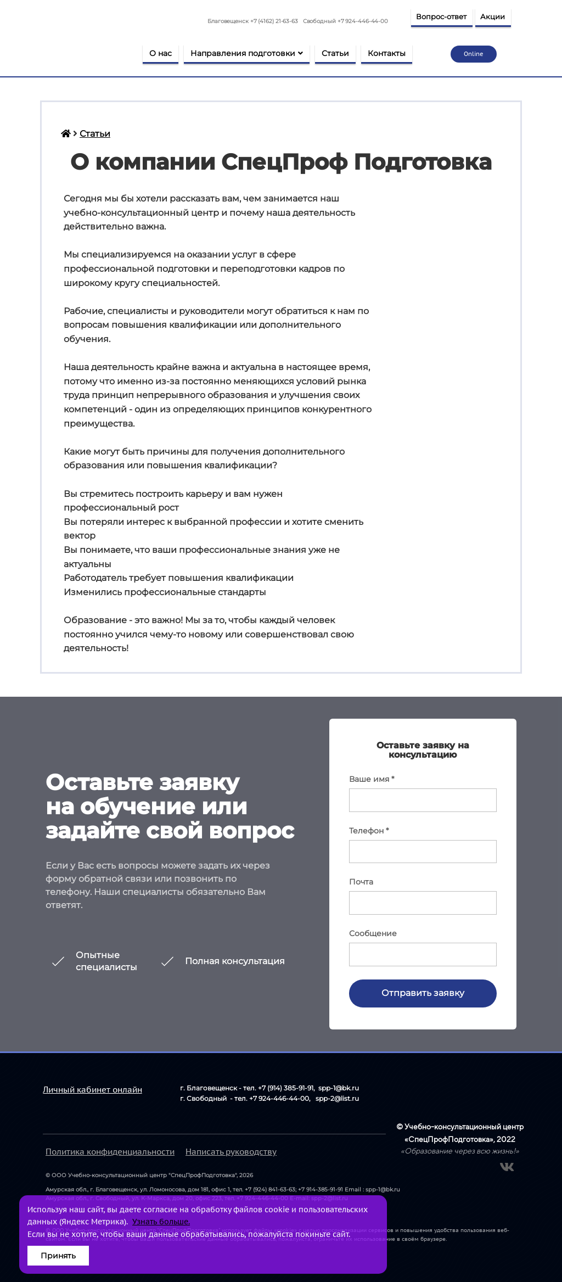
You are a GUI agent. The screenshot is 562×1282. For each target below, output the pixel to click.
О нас (160, 53)
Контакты (387, 53)
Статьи (335, 53)
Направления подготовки (246, 53)
